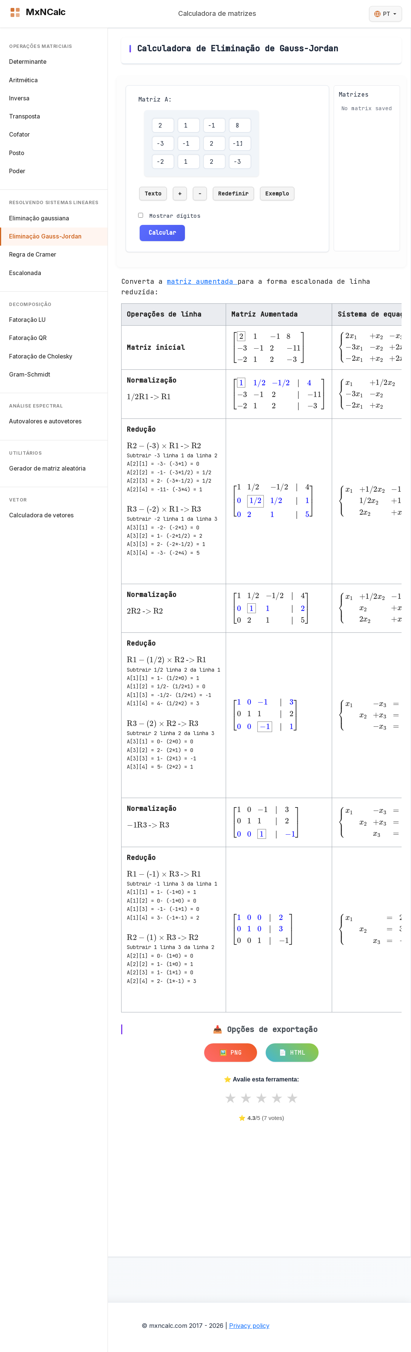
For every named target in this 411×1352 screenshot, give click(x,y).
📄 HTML (292, 1053)
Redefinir (233, 193)
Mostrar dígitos (174, 215)
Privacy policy (249, 1325)
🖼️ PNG (230, 1053)
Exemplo (277, 193)
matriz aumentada (202, 281)
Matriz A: (155, 99)
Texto (153, 193)
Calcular (162, 233)
